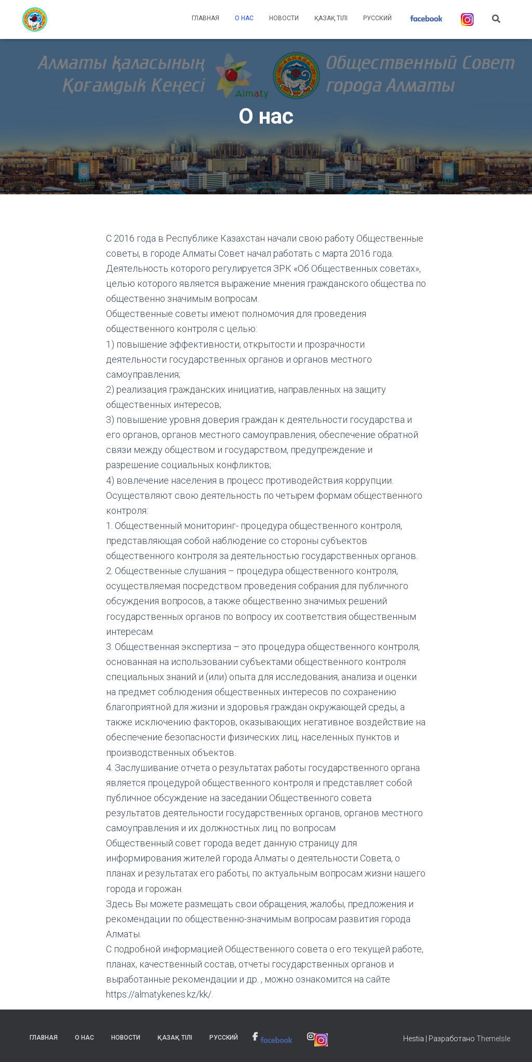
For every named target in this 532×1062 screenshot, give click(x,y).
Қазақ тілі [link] (331, 18)
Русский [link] (377, 18)
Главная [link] (205, 18)
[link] (35, 20)
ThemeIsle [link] (493, 1038)
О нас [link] (244, 18)
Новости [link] (284, 18)
